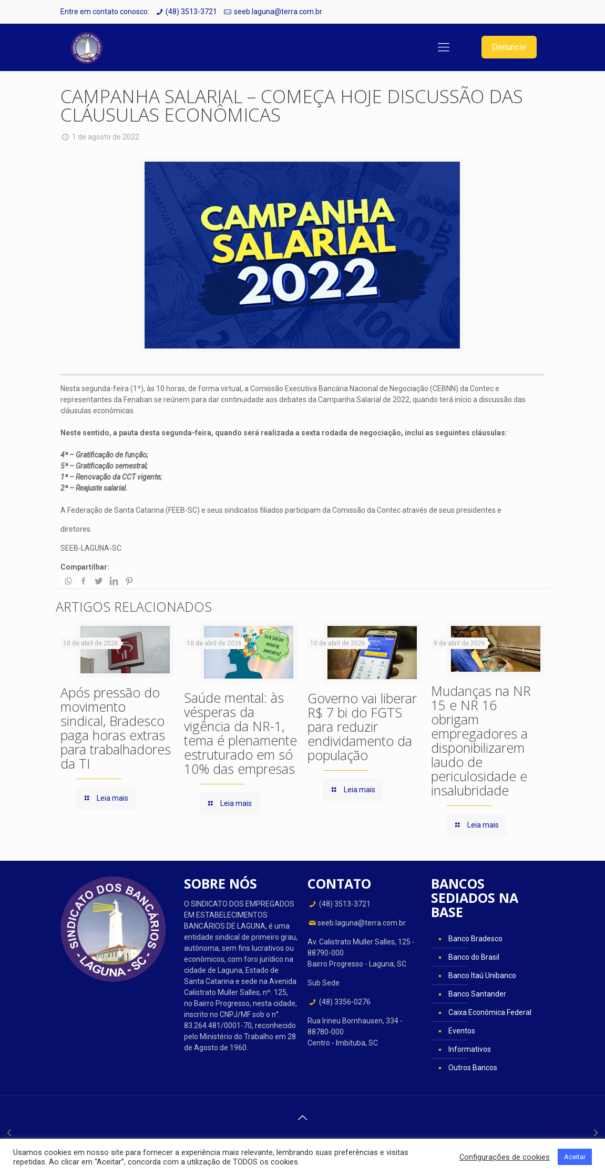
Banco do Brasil (473, 957)
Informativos (469, 1049)
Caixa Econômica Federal (489, 1012)
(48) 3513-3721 (191, 11)
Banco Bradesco (475, 938)
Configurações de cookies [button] (504, 1157)
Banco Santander (477, 994)
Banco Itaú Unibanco (482, 975)
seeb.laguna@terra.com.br (278, 11)
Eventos (461, 1031)
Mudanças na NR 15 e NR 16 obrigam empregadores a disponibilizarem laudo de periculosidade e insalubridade (481, 740)
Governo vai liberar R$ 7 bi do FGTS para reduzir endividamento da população (362, 726)
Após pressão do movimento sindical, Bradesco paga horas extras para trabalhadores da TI (115, 727)
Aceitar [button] (575, 1157)
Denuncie (509, 47)
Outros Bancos (472, 1067)
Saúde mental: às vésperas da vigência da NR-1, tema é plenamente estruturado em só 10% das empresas (240, 733)
